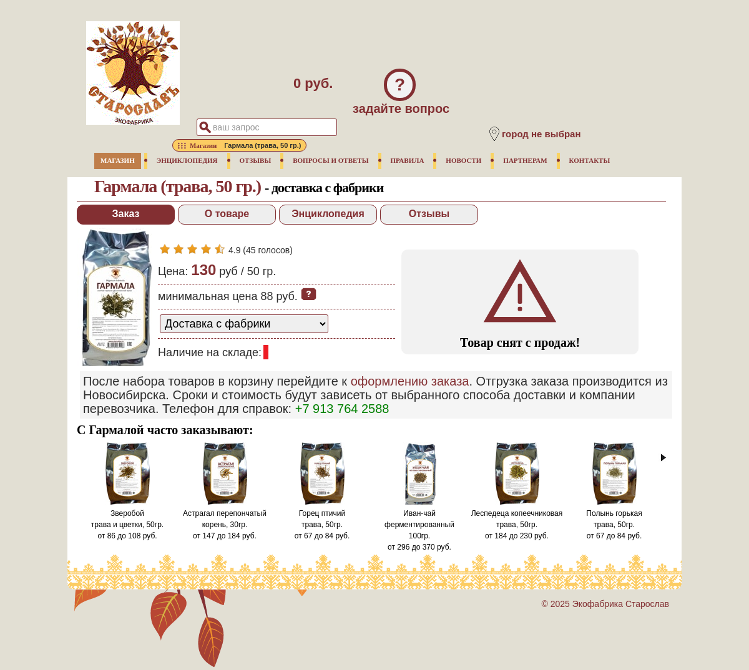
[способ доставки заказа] (244, 323)
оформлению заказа (410, 381)
